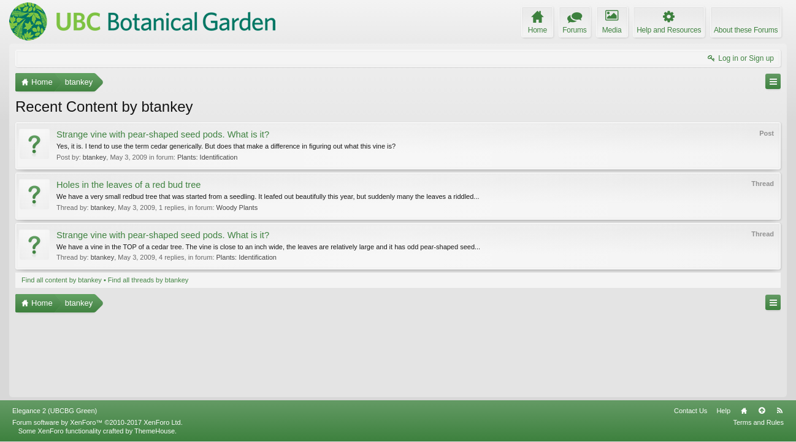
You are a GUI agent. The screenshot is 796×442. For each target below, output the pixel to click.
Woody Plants (237, 207)
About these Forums (746, 30)
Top (761, 410)
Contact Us (690, 410)
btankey (95, 157)
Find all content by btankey (61, 280)
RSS (779, 410)
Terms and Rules (758, 422)
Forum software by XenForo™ (97, 422)
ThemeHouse (154, 431)
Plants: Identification (207, 157)
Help (723, 410)
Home (744, 410)
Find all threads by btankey (148, 280)
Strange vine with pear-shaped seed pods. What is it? (162, 134)
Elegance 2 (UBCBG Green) (54, 410)
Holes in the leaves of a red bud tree (128, 185)
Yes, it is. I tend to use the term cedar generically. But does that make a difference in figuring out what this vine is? (226, 146)
